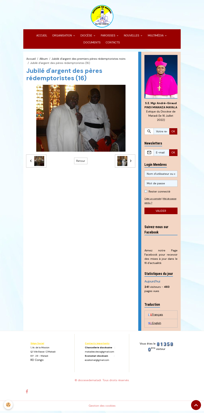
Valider (161, 212)
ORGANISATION (62, 37)
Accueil (31, 60)
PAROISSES (108, 37)
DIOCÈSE (86, 37)
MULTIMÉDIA (155, 37)
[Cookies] (8, 404)
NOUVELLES (131, 37)
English (154, 325)
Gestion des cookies (102, 408)
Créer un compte (153, 200)
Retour (80, 162)
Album (43, 60)
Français (155, 316)
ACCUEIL (41, 37)
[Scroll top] (196, 405)
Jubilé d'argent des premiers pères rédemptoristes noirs (89, 60)
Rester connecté (159, 193)
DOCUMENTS (92, 44)
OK (173, 133)
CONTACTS (112, 44)
